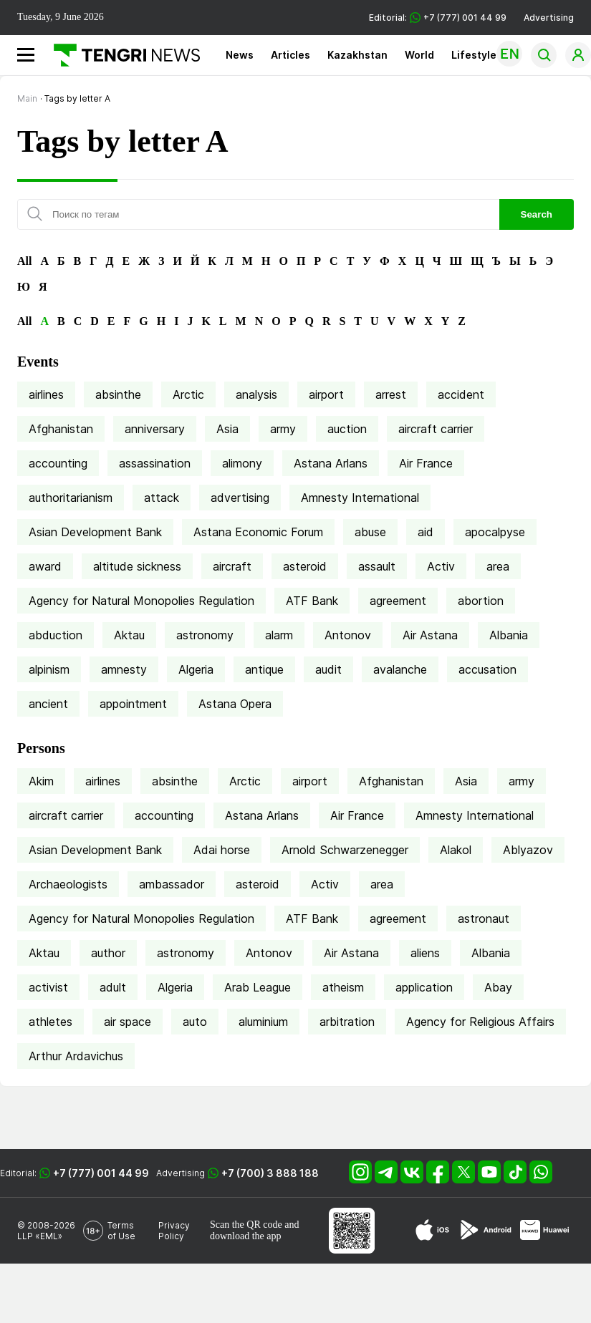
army (283, 429)
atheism (343, 987)
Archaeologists (68, 884)
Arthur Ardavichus (76, 1056)
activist (48, 987)
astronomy (205, 635)
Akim (41, 781)
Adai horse (221, 850)
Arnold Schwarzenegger (345, 850)
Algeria (195, 669)
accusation (487, 669)
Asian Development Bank (95, 532)
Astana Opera (235, 704)
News (240, 55)
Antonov (348, 635)
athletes (50, 1021)
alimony (242, 463)
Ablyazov (528, 850)
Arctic (188, 394)
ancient (48, 704)
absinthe (118, 394)
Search (536, 214)
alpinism (49, 669)
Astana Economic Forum (258, 532)
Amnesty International (360, 497)
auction (347, 429)
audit (328, 669)
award (45, 566)
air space (127, 1021)
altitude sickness (137, 566)
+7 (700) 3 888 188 (270, 1173)
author (108, 953)
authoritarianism (70, 497)
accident (461, 394)
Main (27, 98)
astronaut (483, 918)
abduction (55, 635)
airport (326, 394)
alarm (279, 635)
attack (161, 497)
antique (264, 669)
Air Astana (430, 635)
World (419, 55)
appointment (133, 704)
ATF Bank (312, 600)
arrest (390, 394)
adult (113, 987)
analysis (256, 394)
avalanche (400, 669)
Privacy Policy (174, 1230)
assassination (155, 463)
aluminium (263, 1021)
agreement (398, 600)
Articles (290, 55)
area (497, 566)
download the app (246, 1236)
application (424, 987)
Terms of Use (121, 1230)
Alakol (455, 850)
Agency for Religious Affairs (480, 1021)
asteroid (305, 566)
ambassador (171, 884)
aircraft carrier (435, 429)
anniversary (155, 429)
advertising (240, 497)
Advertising (549, 17)
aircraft (232, 566)
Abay (498, 987)
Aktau (129, 635)
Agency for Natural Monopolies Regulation (141, 600)
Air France (426, 463)
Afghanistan (61, 429)
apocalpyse (495, 532)
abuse (370, 532)
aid (425, 532)
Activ (441, 566)
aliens (425, 953)
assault (376, 566)
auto (195, 1021)
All (24, 261)
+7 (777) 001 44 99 (101, 1173)
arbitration (347, 1021)
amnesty (124, 669)
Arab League (257, 987)
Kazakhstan (357, 55)
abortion (481, 600)
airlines (46, 394)
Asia (227, 429)
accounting (58, 463)
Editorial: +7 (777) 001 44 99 (437, 17)
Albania (508, 635)
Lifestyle (473, 55)
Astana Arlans (330, 463)
